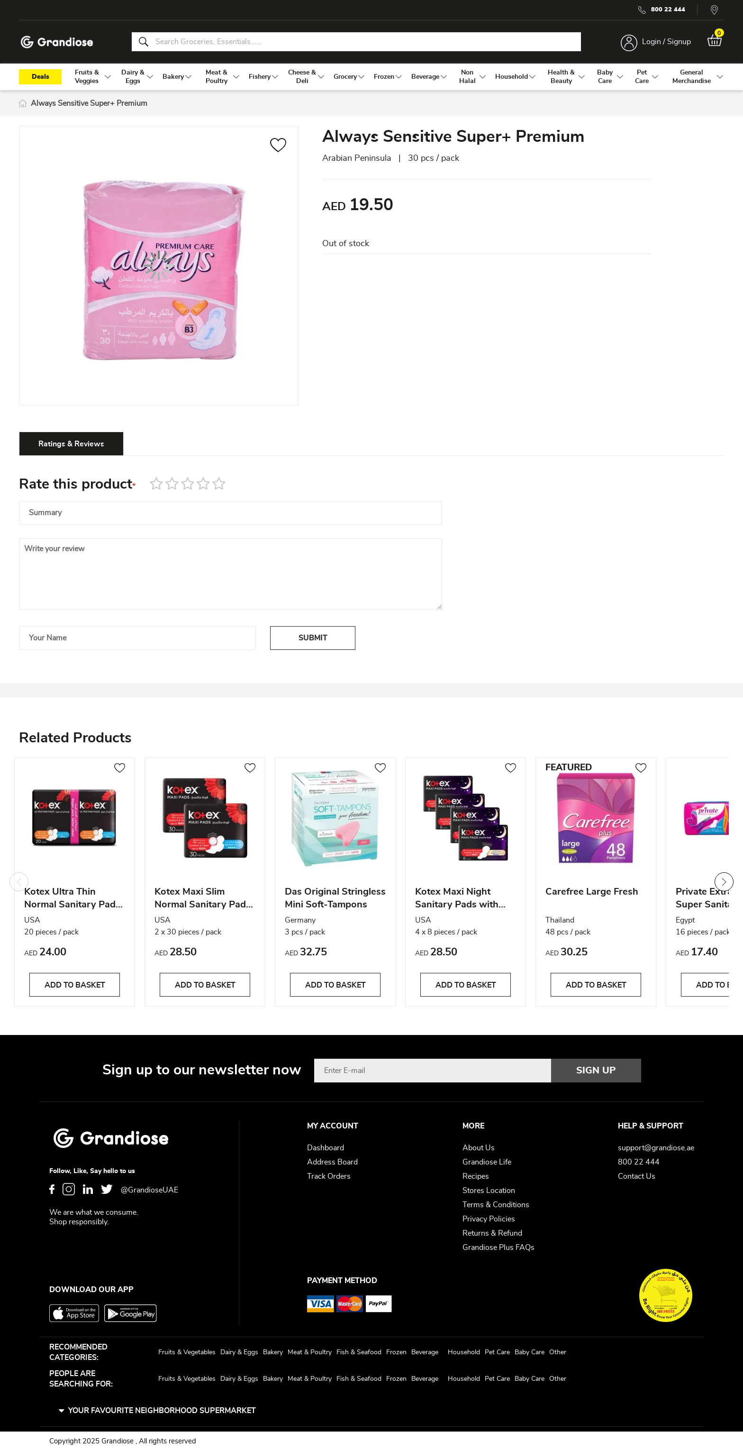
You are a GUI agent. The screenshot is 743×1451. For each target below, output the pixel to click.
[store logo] (57, 42)
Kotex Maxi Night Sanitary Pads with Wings (456, 899)
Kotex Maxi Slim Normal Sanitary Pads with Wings (202, 899)
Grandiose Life (486, 1162)
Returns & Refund (492, 1233)
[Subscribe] (596, 1070)
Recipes (475, 1176)
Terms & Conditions (495, 1205)
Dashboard (325, 1148)
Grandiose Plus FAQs (498, 1247)
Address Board (332, 1162)
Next (724, 881)
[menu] (371, 77)
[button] (278, 146)
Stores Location (488, 1190)
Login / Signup (666, 42)
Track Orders (329, 1176)
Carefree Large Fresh (591, 891)
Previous (18, 881)
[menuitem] (87, 77)
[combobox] (356, 41)
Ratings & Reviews (71, 444)
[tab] (71, 443)
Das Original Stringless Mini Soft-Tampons (335, 898)
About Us (478, 1148)
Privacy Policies (488, 1219)
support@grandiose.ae (656, 1148)
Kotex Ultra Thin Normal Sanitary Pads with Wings (72, 899)
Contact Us (636, 1176)
